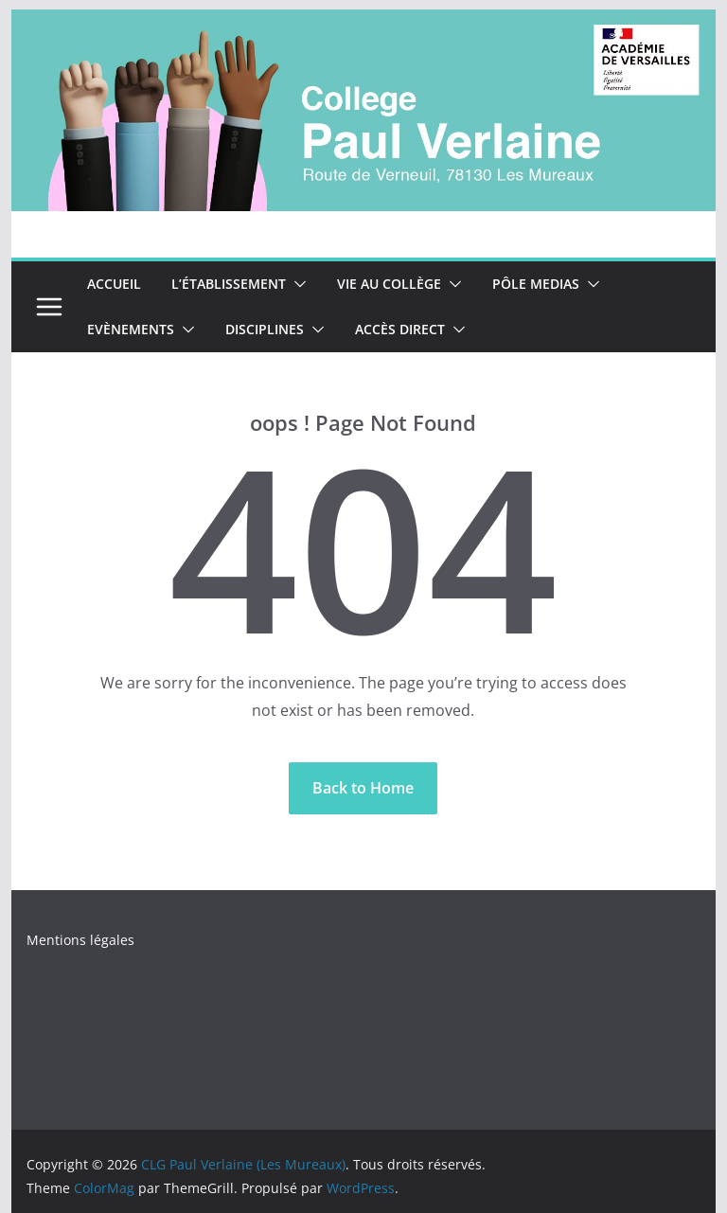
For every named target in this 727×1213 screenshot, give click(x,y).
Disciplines (264, 329)
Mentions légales (80, 940)
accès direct (400, 329)
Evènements (130, 329)
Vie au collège (389, 284)
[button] (296, 284)
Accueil (114, 284)
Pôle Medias (535, 284)
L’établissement (228, 284)
